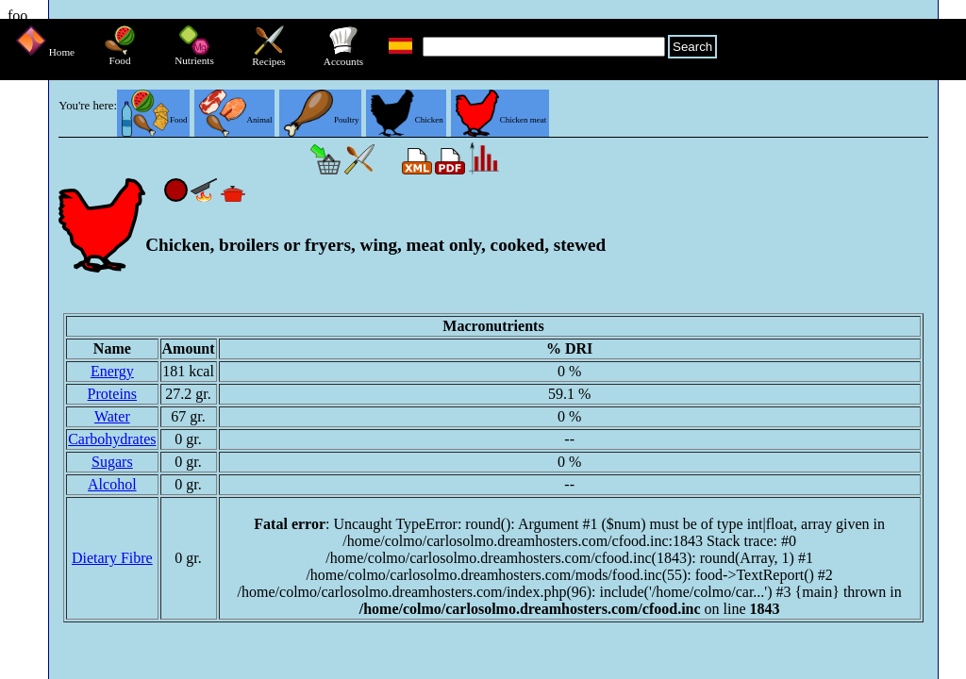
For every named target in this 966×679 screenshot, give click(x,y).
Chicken (406, 119)
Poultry (321, 119)
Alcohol (112, 484)
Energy (112, 371)
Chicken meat (501, 119)
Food (120, 55)
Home (45, 52)
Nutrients (194, 55)
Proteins (112, 394)
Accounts (343, 56)
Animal (235, 119)
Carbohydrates (112, 439)
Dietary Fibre (112, 558)
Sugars (112, 462)
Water (112, 416)
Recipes (268, 56)
